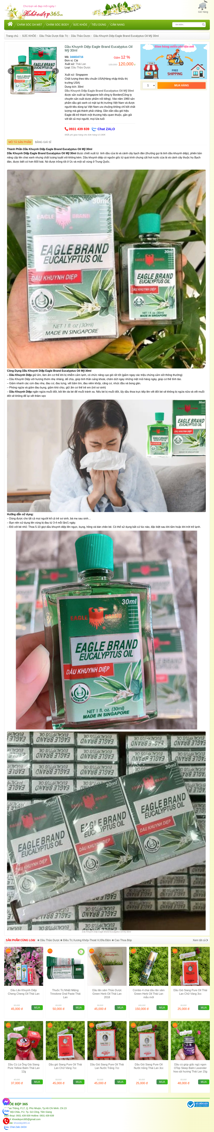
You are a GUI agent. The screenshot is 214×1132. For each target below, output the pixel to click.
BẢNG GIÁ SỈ (43, 142)
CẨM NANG (117, 24)
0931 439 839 (79, 129)
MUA (37, 1007)
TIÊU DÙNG (98, 24)
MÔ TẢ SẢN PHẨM (20, 142)
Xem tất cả (200, 940)
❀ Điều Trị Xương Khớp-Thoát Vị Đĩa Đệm (85, 940)
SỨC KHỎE (80, 24)
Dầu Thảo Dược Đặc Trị (53, 35)
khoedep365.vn (22, 1123)
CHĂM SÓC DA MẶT (29, 24)
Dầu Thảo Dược (80, 35)
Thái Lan (81, 64)
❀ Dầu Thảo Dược (48, 940)
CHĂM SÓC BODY (57, 24)
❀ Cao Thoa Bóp (122, 940)
